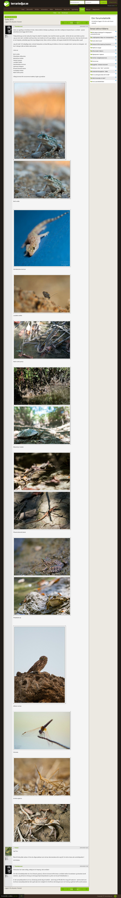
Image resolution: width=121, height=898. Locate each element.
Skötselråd (30, 9)
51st (116, 5)
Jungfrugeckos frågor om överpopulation (103, 37)
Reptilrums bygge (103, 47)
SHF (10, 856)
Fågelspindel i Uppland (103, 54)
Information (44, 9)
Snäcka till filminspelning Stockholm (103, 44)
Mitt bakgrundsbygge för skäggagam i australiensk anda (103, 33)
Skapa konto (113, 2)
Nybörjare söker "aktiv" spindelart (103, 68)
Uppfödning (75, 9)
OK (21, 896)
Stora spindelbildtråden (103, 81)
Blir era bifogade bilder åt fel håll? (103, 74)
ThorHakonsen (17, 26)
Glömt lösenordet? (74, 4)
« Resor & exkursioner (10, 17)
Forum (82, 9)
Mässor (88, 9)
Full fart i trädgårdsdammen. (103, 57)
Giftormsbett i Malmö (103, 51)
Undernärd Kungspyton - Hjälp (103, 71)
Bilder (51, 9)
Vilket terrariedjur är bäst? (103, 78)
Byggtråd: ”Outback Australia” (103, 64)
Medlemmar (58, 9)
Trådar (54, 13)
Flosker (15, 848)
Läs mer (15, 896)
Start (23, 9)
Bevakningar (65, 13)
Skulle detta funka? (103, 40)
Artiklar (37, 9)
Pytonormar (103, 61)
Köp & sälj (66, 9)
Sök (59, 13)
